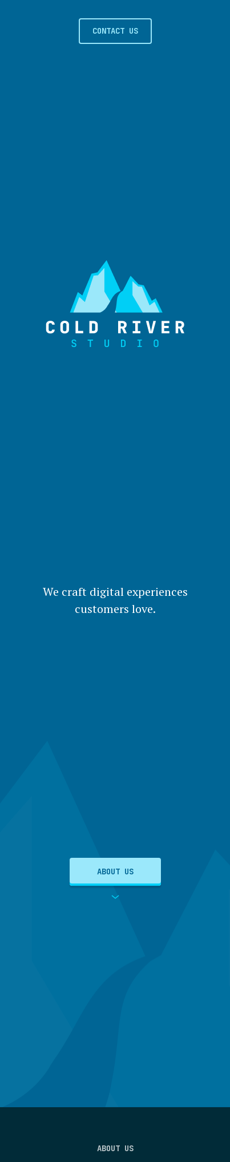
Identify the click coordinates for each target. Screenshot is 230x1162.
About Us (115, 871)
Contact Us (115, 31)
